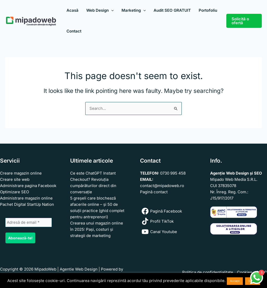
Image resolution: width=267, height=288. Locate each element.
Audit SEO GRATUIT (172, 10)
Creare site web (14, 179)
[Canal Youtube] (168, 231)
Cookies (244, 272)
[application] (111, 10)
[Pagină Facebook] (168, 211)
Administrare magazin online (26, 198)
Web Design (100, 10)
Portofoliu (208, 10)
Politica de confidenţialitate (207, 272)
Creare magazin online (21, 173)
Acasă (72, 10)
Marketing (134, 10)
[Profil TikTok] (168, 221)
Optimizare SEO (14, 191)
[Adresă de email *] (28, 222)
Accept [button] (235, 281)
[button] (244, 21)
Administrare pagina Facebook (28, 185)
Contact (73, 31)
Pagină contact (154, 191)
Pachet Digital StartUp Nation (27, 204)
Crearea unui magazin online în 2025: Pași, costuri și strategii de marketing (96, 229)
